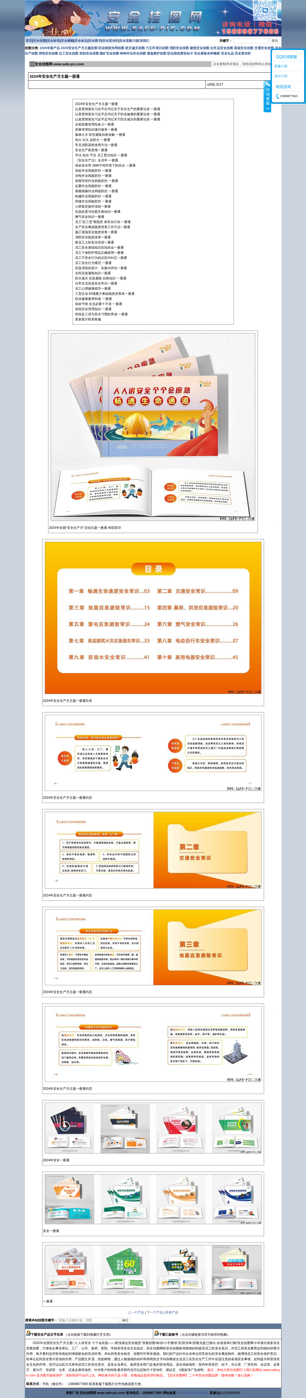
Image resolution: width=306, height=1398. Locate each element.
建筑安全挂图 (199, 48)
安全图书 (94, 41)
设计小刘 (280, 76)
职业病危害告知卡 (180, 53)
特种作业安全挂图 (133, 53)
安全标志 (81, 41)
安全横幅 (67, 41)
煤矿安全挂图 (109, 53)
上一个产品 (136, 1312)
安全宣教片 (127, 41)
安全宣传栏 (110, 41)
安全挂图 (39, 41)
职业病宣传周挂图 (111, 48)
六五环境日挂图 (157, 48)
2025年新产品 (50, 48)
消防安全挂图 (179, 48)
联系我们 (142, 41)
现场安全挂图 (243, 48)
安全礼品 (227, 53)
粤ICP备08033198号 (194, 1393)
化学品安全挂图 (221, 48)
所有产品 (171, 1312)
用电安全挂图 (48, 53)
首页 (29, 41)
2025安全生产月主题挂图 (79, 48)
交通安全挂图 (264, 48)
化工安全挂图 (68, 53)
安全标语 (53, 41)
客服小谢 (280, 66)
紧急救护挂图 (156, 53)
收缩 (267, 96)
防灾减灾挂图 (135, 48)
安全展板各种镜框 (207, 53)
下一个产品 (155, 1312)
